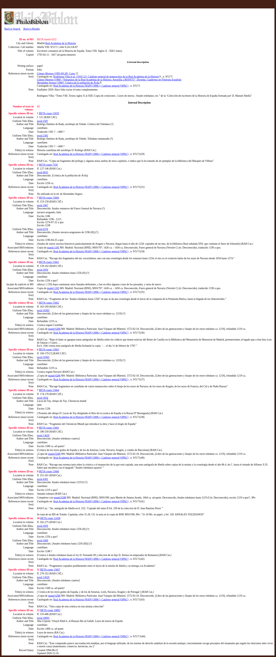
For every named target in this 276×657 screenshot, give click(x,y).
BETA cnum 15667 (50, 569)
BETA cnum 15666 (49, 471)
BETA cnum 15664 (49, 390)
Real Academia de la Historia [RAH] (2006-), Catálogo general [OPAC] (90, 85)
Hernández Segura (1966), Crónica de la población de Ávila (68, 82)
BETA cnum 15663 (49, 349)
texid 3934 (42, 397)
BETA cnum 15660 (49, 197)
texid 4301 (42, 479)
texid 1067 (42, 205)
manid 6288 (60, 497)
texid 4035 (42, 172)
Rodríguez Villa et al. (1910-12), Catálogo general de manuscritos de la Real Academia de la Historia (106, 76)
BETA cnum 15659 (49, 113)
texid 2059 (42, 269)
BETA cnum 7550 (48, 164)
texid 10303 (43, 310)
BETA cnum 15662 (49, 302)
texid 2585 (42, 135)
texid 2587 (42, 121)
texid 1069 (42, 540)
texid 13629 (43, 435)
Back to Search (12, 28)
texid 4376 (42, 229)
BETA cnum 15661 (49, 262)
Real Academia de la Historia (60, 43)
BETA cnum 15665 (49, 427)
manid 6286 (54, 328)
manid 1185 (53, 247)
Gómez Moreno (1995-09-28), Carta (56, 73)
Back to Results (31, 28)
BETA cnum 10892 (50, 610)
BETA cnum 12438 (50, 518)
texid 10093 (43, 618)
